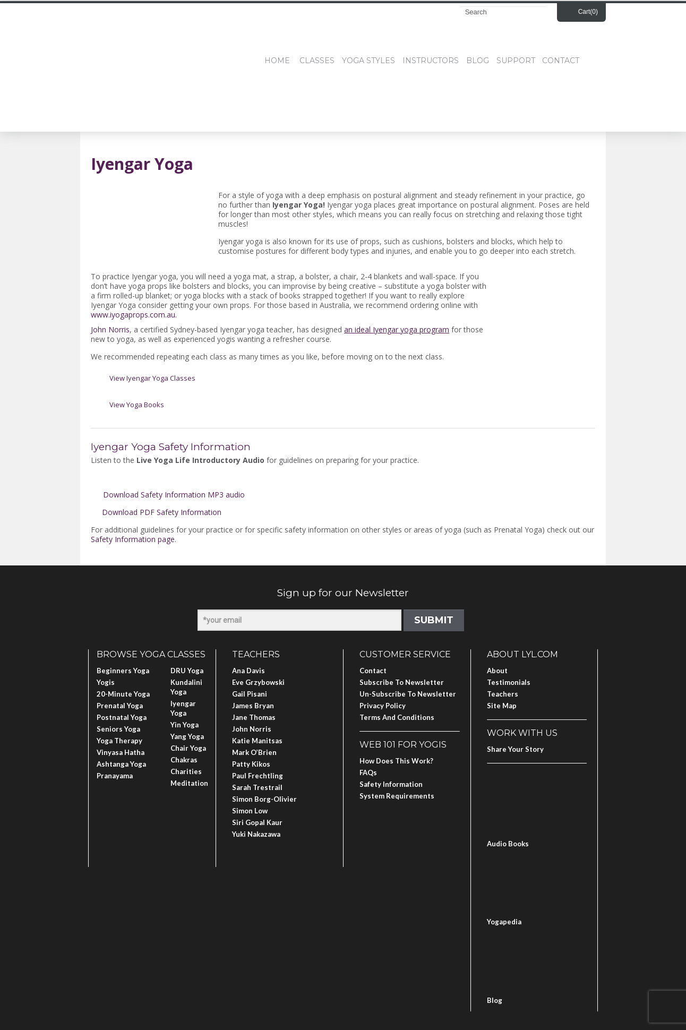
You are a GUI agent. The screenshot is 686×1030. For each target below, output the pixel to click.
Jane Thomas (254, 717)
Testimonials (508, 682)
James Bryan (253, 705)
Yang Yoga (187, 736)
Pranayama (115, 775)
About (497, 670)
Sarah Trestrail (257, 787)
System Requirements (396, 796)
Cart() (588, 11)
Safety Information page (133, 539)
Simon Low (250, 810)
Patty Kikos (251, 764)
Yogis (106, 682)
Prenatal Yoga (120, 705)
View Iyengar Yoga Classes (152, 378)
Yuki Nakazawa (256, 834)
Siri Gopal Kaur (257, 822)
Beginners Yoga (123, 670)
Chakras (184, 760)
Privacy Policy (382, 705)
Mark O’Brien (254, 752)
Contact (560, 60)
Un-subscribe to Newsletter (407, 694)
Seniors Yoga (118, 729)
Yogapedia (504, 921)
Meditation (189, 783)
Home (277, 60)
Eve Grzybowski (258, 682)
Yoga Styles (368, 60)
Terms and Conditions (396, 717)
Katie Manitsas (257, 740)
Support (515, 60)
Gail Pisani (249, 694)
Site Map (502, 705)
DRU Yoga (186, 670)
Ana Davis (248, 670)
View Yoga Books (136, 404)
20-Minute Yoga (123, 694)
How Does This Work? (396, 761)
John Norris (110, 329)
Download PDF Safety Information (161, 512)
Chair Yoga (188, 748)
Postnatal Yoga (122, 717)
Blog (477, 60)
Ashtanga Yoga (121, 764)
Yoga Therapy (119, 740)
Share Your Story (515, 749)
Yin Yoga (184, 724)
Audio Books (508, 843)
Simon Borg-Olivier (264, 799)
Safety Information (391, 784)
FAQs (368, 772)
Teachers (502, 694)
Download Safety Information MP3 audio (174, 495)
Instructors (430, 60)
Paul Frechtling (257, 775)
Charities (186, 771)
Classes (317, 60)
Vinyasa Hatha (120, 752)
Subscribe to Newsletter (401, 682)
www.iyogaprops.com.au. (134, 315)
